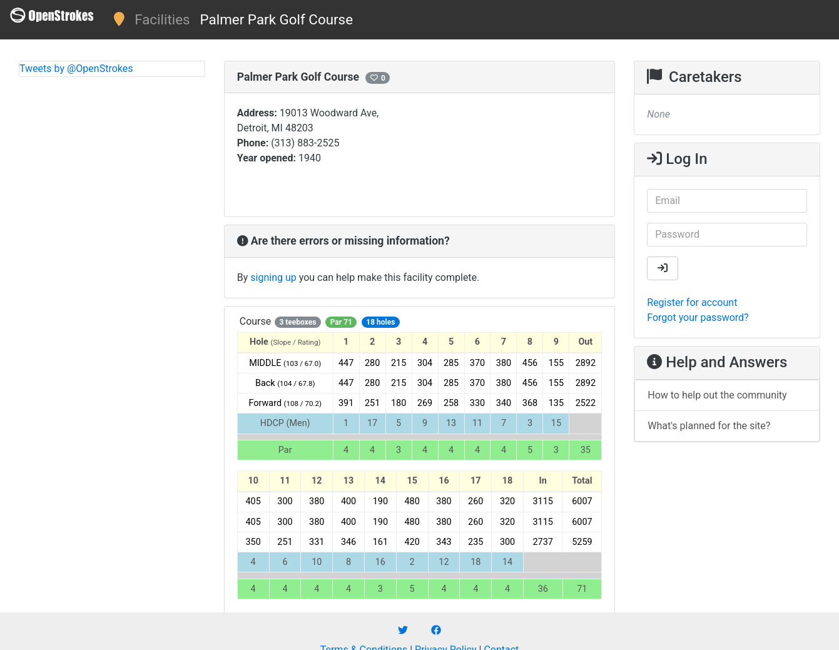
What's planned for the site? (709, 426)
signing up (273, 277)
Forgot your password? (697, 317)
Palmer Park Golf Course (276, 19)
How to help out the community (717, 395)
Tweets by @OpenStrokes (76, 68)
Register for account (692, 302)
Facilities (162, 19)
